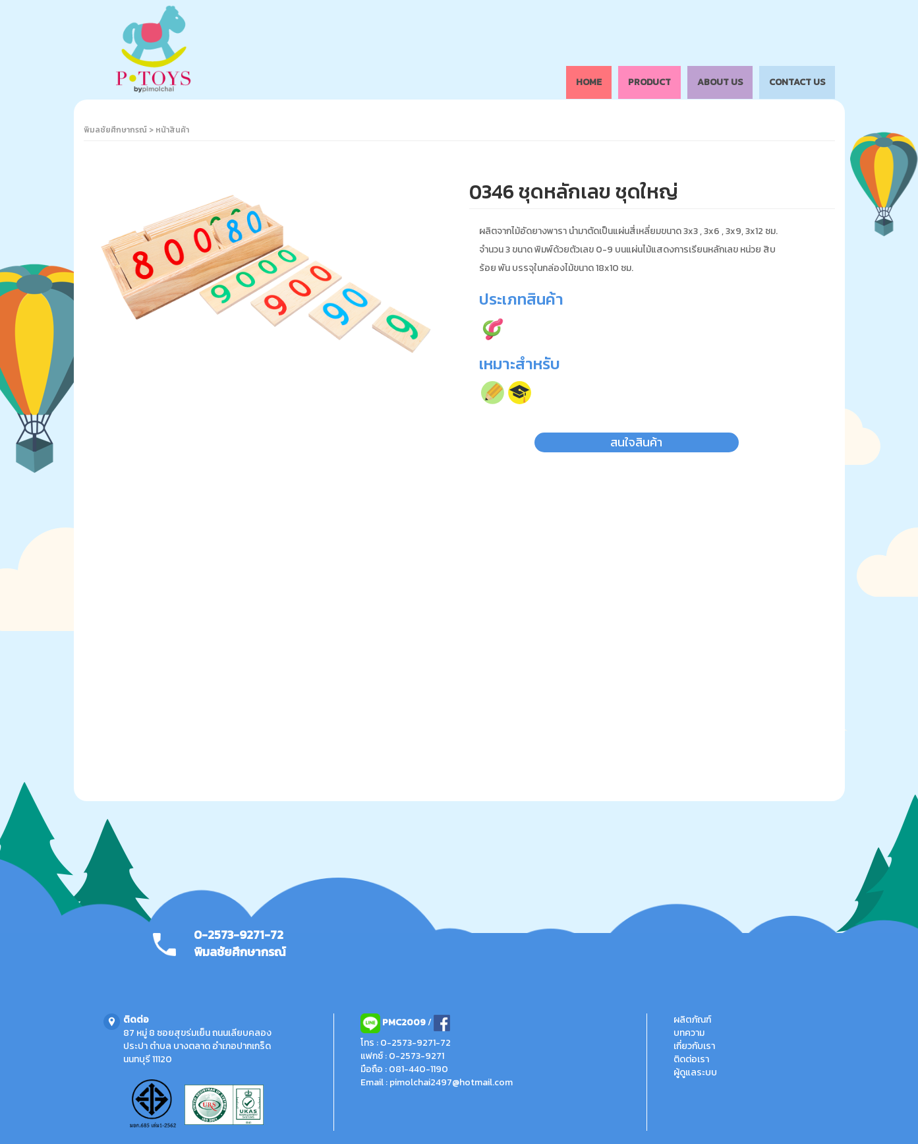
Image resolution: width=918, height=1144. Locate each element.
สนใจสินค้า (636, 442)
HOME (589, 82)
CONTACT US (797, 82)
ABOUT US (720, 82)
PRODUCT (649, 82)
